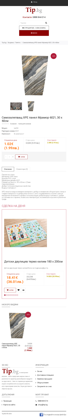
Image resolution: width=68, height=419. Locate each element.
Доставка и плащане (45, 375)
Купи (21, 157)
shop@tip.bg (43, 405)
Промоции (7, 401)
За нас (39, 371)
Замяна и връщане (44, 379)
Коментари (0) (22, 169)
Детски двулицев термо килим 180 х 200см (33, 261)
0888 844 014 (39, 17)
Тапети (17, 42)
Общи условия (43, 383)
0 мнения (13, 124)
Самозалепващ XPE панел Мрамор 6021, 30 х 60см (11, 345)
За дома (11, 42)
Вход (34, 2)
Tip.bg (4, 42)
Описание (8, 169)
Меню (34, 33)
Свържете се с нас (44, 386)
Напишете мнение (24, 124)
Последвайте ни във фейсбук (52, 415)
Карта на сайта (9, 405)
